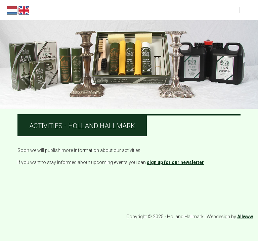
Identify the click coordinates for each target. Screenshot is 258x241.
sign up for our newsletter (175, 162)
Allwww (245, 216)
